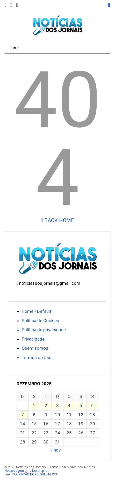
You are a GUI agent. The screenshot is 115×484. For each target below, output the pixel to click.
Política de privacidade (44, 329)
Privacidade (33, 339)
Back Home (57, 220)
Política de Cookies (40, 320)
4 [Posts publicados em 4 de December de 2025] (69, 405)
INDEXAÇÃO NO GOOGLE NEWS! (35, 474)
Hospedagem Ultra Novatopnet (26, 471)
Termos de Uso (37, 357)
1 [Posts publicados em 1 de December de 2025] (34, 405)
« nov (56, 450)
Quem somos (35, 348)
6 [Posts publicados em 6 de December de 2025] (92, 405)
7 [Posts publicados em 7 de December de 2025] (22, 414)
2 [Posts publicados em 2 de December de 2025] (46, 405)
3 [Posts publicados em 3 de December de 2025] (57, 405)
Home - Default (36, 311)
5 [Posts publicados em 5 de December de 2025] (81, 405)
